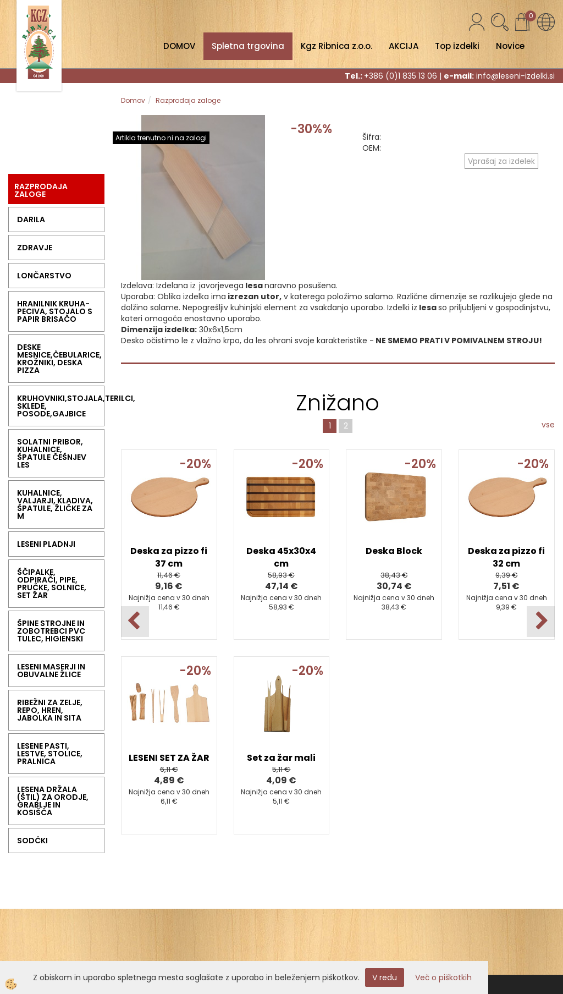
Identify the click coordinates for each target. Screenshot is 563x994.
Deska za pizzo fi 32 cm (506, 557)
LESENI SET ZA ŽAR (169, 757)
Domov (133, 100)
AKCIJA (403, 46)
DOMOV (179, 46)
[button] (541, 621)
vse (548, 424)
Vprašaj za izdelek (501, 161)
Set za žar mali (281, 757)
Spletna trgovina (248, 46)
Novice (510, 46)
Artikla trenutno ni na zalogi (161, 137)
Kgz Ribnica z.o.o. (336, 46)
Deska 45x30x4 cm (281, 557)
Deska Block (394, 551)
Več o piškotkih (443, 977)
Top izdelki (457, 46)
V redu (384, 977)
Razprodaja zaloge (188, 100)
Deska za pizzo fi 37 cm (168, 557)
